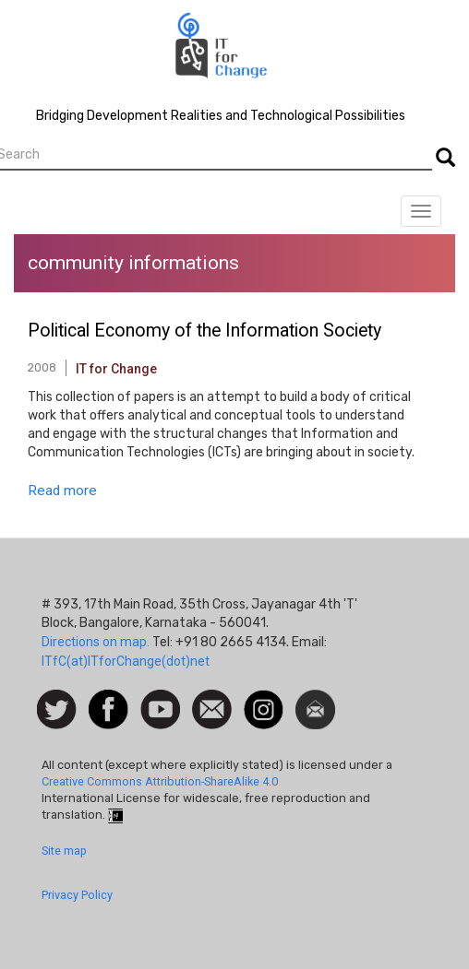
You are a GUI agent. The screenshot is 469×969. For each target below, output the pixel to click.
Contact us (212, 708)
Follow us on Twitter (57, 710)
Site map (64, 850)
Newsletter (315, 698)
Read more (62, 490)
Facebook (108, 698)
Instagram (263, 698)
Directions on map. (96, 641)
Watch (158, 698)
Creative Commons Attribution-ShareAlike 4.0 (160, 781)
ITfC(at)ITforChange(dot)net (126, 661)
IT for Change (116, 368)
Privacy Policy (77, 895)
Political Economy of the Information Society (204, 331)
